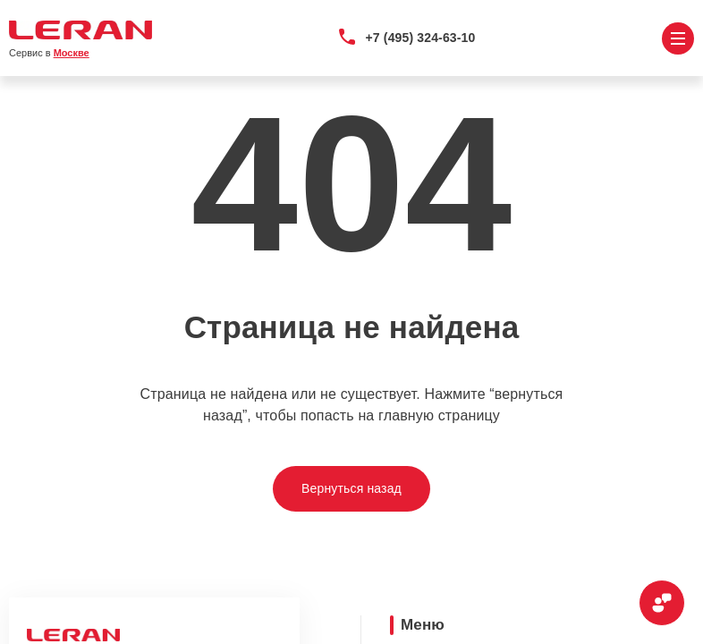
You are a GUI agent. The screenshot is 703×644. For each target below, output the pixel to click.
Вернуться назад (351, 488)
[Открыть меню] (678, 38)
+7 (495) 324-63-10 (421, 37)
